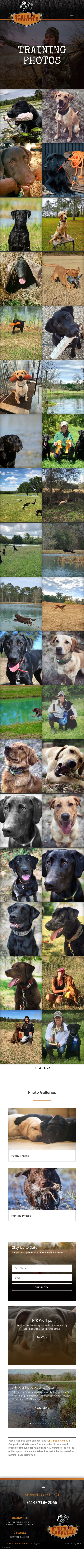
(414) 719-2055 (42, 1503)
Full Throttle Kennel (57, 1440)
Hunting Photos (21, 1215)
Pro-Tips (42, 1337)
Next (48, 1068)
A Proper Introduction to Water (33, 1388)
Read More (42, 1408)
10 (53, 1423)
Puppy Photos (20, 1156)
